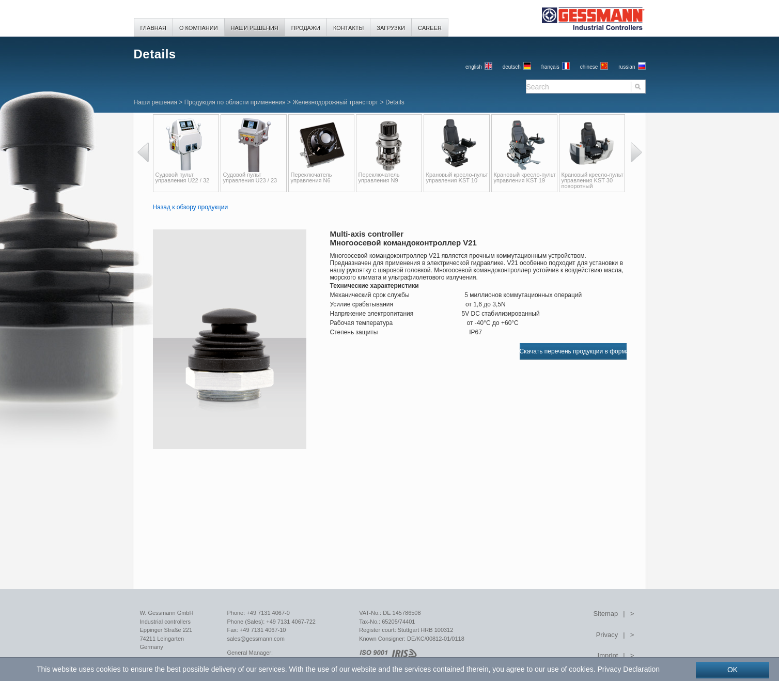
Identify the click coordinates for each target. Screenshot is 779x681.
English (473, 67)
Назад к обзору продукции (190, 207)
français (550, 67)
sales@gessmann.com (255, 639)
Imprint (608, 655)
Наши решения (155, 102)
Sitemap (606, 613)
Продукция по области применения (235, 102)
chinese (589, 67)
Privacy (607, 635)
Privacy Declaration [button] (628, 669)
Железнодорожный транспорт (335, 102)
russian (626, 67)
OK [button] (732, 669)
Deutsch (512, 67)
